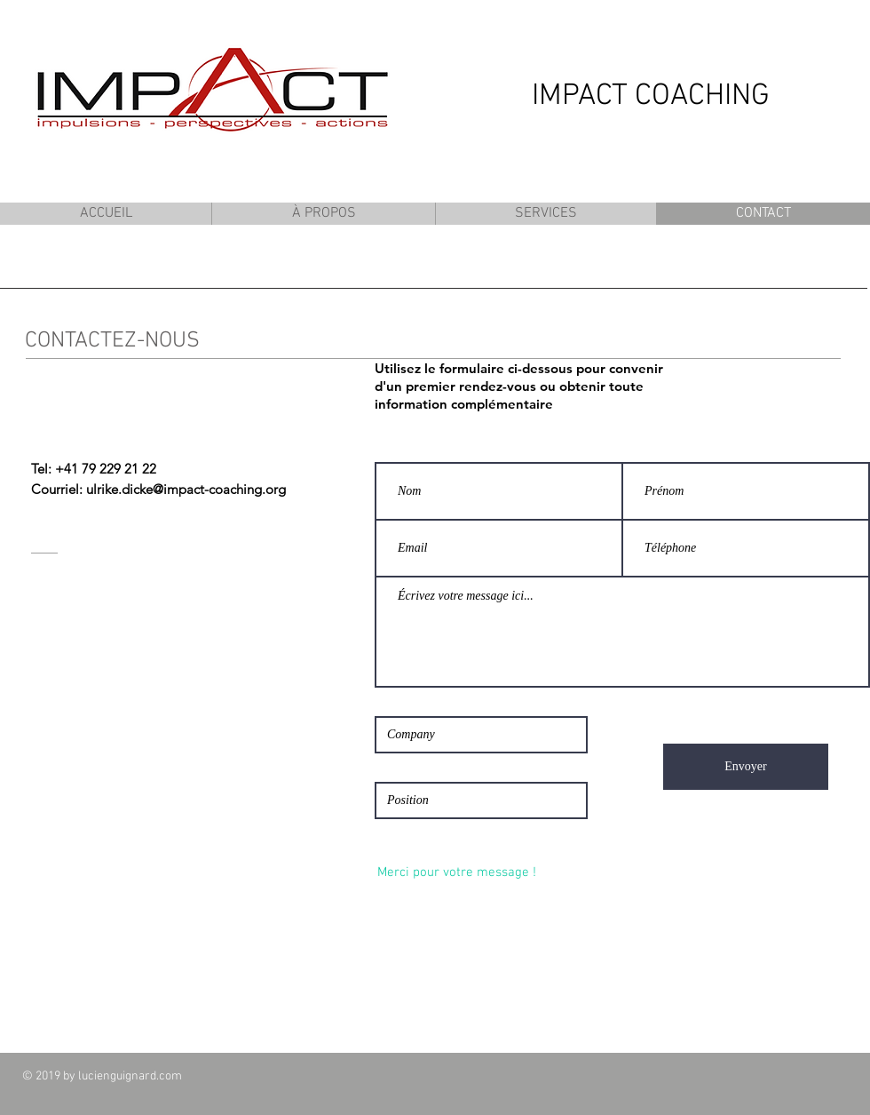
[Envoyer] (745, 767)
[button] (323, 214)
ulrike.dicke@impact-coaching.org (186, 489)
